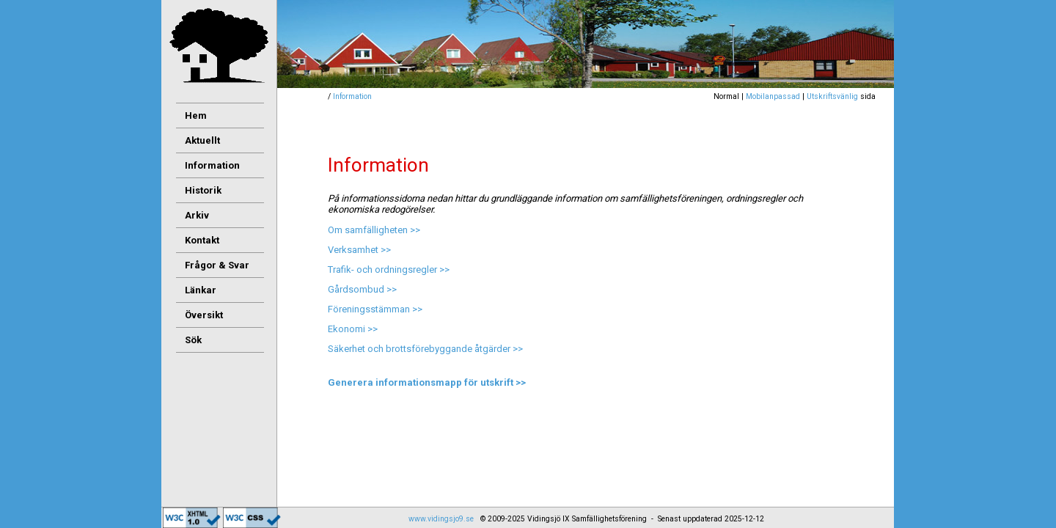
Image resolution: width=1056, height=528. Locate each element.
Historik (203, 190)
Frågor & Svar (217, 265)
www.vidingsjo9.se (441, 519)
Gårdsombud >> (362, 289)
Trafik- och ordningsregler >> (389, 269)
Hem (196, 115)
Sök (193, 339)
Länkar (200, 290)
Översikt (204, 314)
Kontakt (202, 240)
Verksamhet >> (359, 249)
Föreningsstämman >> (375, 309)
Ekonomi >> (353, 328)
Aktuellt (202, 140)
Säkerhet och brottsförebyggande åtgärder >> (425, 348)
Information (352, 96)
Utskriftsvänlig (832, 96)
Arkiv (197, 215)
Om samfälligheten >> (374, 229)
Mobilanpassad (773, 96)
